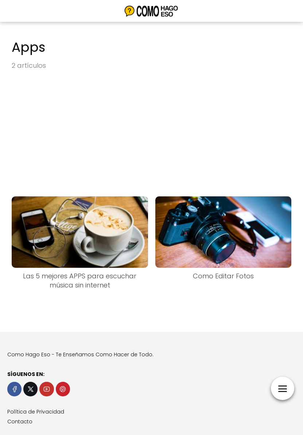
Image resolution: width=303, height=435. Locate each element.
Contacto (19, 421)
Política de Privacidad (35, 411)
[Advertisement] (151, 134)
